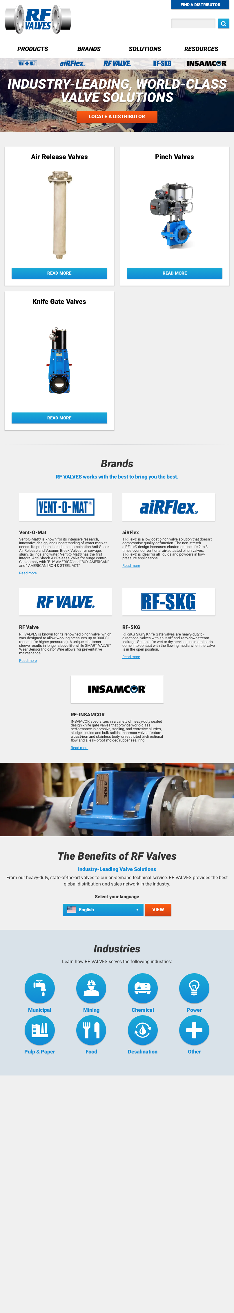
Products (32, 48)
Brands (89, 48)
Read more (28, 573)
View (158, 909)
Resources (201, 48)
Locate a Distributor (117, 117)
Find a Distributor (200, 4)
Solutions (145, 48)
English (86, 909)
